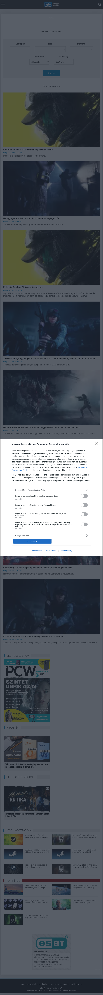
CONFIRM (32, 541)
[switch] (84, 496)
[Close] (97, 444)
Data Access (51, 551)
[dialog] (51, 497)
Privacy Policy (66, 551)
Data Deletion (36, 551)
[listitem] (51, 490)
